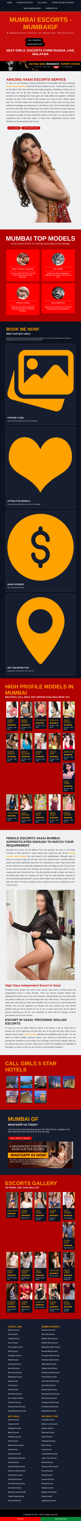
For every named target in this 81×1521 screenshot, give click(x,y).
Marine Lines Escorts (49, 1424)
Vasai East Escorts (15, 1479)
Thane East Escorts (15, 1475)
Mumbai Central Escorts (17, 1492)
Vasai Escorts (13, 1381)
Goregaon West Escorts (50, 1355)
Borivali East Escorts (49, 1398)
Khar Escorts (46, 1445)
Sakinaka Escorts (14, 1454)
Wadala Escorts (47, 1488)
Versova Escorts (48, 1479)
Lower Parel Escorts (49, 1458)
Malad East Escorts (49, 1411)
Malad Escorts (13, 1360)
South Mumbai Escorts (16, 1466)
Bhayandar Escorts (15, 1377)
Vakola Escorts (13, 1420)
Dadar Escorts (47, 1437)
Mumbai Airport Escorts (16, 1407)
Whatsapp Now (30, 128)
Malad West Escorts (49, 1364)
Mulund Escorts (47, 1462)
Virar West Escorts (48, 1385)
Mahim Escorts (13, 1432)
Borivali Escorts (14, 1368)
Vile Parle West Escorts (50, 1381)
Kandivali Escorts (14, 1364)
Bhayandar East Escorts (51, 1394)
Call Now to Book (20, 1138)
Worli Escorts (13, 1351)
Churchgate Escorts (15, 1347)
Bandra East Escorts (49, 1390)
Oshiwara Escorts (14, 1437)
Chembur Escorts (14, 1402)
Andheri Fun (51, 8)
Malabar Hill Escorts (49, 1492)
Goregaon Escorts (15, 1355)
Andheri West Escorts (50, 1343)
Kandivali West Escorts (50, 1360)
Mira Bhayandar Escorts (17, 1411)
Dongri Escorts (13, 1462)
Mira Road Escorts (15, 1372)
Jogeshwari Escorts (49, 1501)
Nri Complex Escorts (15, 1398)
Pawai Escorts (47, 1496)
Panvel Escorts (47, 1471)
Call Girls (42, 3)
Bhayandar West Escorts (51, 1347)
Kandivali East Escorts (50, 1407)
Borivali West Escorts (49, 1351)
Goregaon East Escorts (50, 1402)
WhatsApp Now (61, 1519)
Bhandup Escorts (48, 1432)
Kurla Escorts (47, 1449)
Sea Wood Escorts (15, 1394)
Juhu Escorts (13, 1334)
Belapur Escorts (47, 1428)
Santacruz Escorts (48, 1330)
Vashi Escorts (13, 1390)
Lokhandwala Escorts (50, 1454)
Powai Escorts (47, 1475)
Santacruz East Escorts (16, 1471)
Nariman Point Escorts (50, 1466)
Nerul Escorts (13, 1343)
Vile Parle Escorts (48, 1334)
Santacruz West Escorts (50, 1372)
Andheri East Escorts (49, 1368)
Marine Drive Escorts (16, 1445)
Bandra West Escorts (49, 1338)
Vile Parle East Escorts (16, 1483)
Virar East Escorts (14, 1488)
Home (9, 3)
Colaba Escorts (13, 1338)
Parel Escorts (13, 1441)
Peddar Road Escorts (16, 1496)
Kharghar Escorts (14, 1428)
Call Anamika (34, 40)
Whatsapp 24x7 (35, 44)
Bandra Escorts (13, 1330)
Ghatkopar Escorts (49, 1441)
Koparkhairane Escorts (16, 1458)
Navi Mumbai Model (32, 8)
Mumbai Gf (29, 1514)
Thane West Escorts (49, 1377)
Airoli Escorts (13, 1449)
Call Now (14, 128)
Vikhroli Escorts (47, 1483)
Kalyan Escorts (13, 1424)
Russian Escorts (25, 3)
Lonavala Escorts (48, 1420)
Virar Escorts (13, 1385)
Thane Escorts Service (63, 3)
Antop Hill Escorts (14, 1501)
